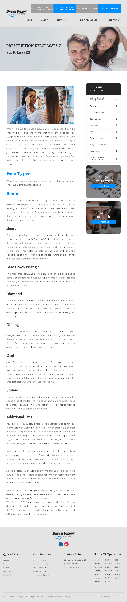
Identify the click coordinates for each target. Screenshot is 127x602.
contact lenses (97, 139)
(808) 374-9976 (44, 9)
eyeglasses (95, 152)
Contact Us (115, 20)
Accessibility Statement (53, 597)
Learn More (103, 187)
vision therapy (97, 113)
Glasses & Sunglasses (41, 571)
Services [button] (62, 20)
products (94, 106)
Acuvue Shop (112, 8)
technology (95, 119)
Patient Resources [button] (88, 20)
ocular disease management (97, 159)
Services (6, 564)
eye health (95, 126)
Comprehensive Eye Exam (44, 564)
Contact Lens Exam (41, 560)
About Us (7, 560)
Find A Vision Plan (89, 8)
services (94, 132)
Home (29, 20)
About (44, 20)
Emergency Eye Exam (42, 575)
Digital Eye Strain (40, 568)
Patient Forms (9, 571)
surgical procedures (100, 145)
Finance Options (10, 568)
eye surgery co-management (97, 99)
